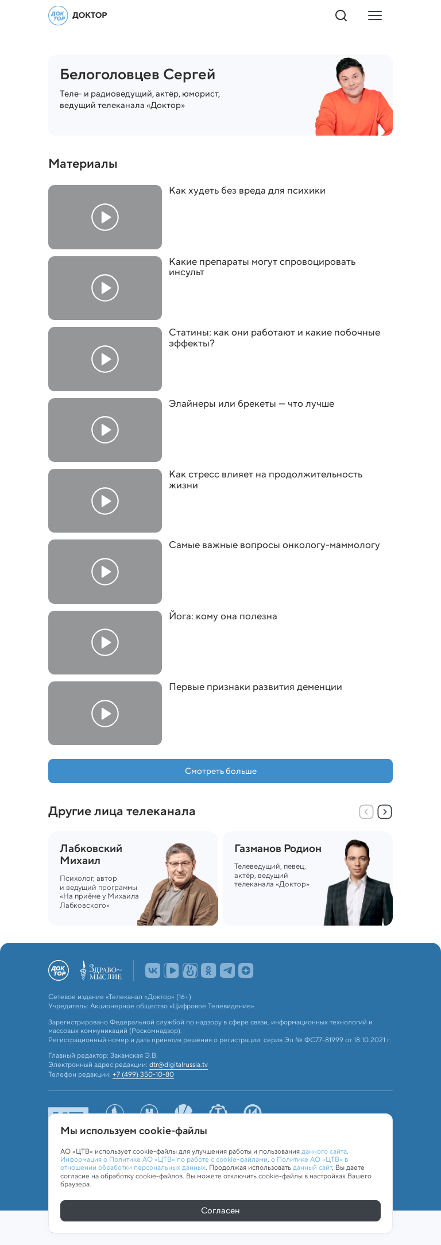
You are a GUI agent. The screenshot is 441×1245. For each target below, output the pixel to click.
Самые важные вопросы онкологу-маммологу (274, 544)
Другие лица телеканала (122, 810)
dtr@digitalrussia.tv (178, 1062)
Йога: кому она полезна (223, 616)
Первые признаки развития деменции (255, 686)
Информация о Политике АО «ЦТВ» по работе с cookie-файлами (164, 1157)
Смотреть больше (221, 771)
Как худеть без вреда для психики (247, 190)
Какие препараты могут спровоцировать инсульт (262, 266)
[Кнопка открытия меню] (374, 15)
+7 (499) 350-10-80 (143, 1072)
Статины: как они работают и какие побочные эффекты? (274, 337)
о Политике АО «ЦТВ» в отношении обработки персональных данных (204, 1161)
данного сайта (324, 1149)
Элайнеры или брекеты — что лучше (251, 403)
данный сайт (312, 1166)
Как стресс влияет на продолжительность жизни (265, 479)
